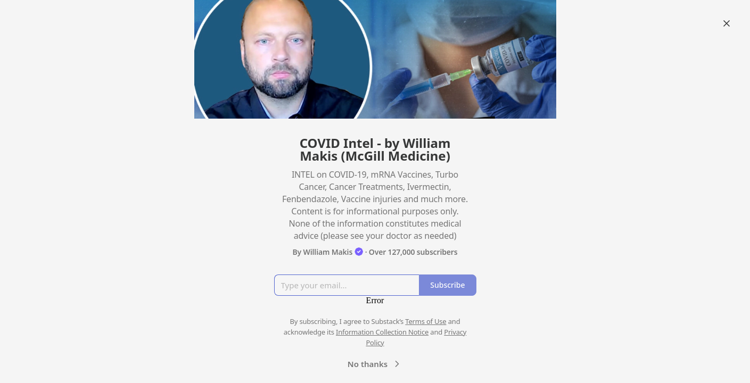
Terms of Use (425, 321)
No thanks (375, 364)
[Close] (726, 23)
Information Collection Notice (382, 332)
